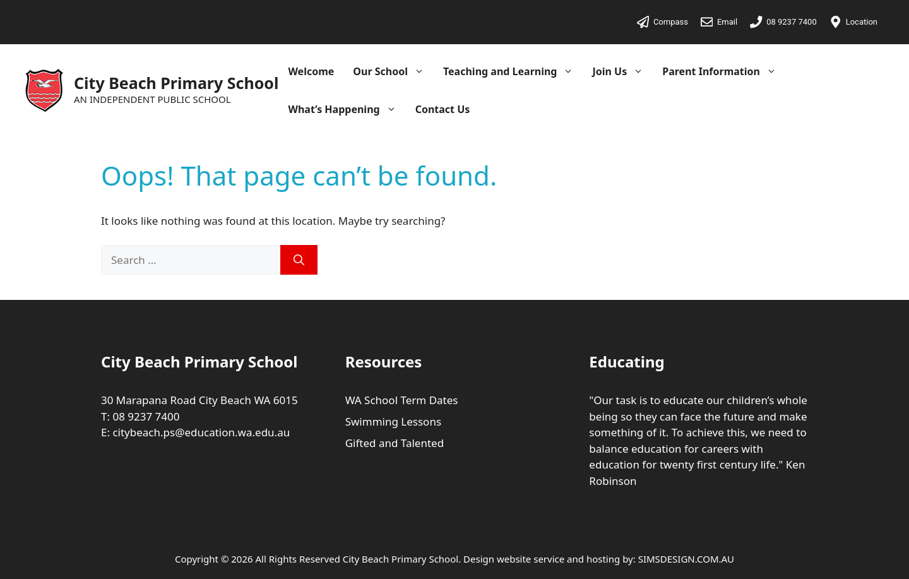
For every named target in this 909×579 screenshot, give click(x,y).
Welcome (311, 71)
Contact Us (442, 109)
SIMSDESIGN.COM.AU (686, 558)
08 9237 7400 (145, 416)
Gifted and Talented (394, 443)
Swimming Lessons (393, 421)
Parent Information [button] (724, 71)
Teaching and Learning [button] (513, 71)
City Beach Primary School (176, 82)
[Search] (299, 260)
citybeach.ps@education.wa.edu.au (201, 432)
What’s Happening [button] (346, 109)
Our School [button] (393, 71)
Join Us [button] (622, 71)
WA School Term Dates (401, 400)
